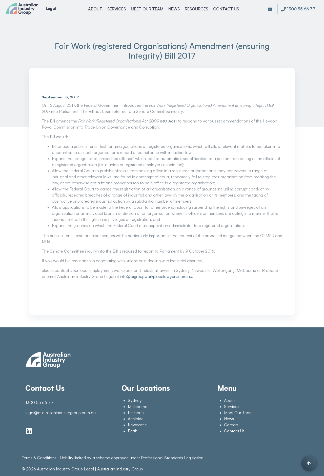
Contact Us (226, 8)
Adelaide (136, 418)
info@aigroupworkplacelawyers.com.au (156, 276)
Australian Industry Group (120, 468)
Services (117, 8)
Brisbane (136, 412)
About (96, 8)
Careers (231, 424)
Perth (132, 430)
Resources (197, 8)
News (174, 8)
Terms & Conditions (39, 457)
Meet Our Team (147, 8)
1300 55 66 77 (39, 402)
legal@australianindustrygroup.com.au (61, 412)
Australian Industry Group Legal (65, 468)
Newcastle (137, 424)
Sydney (135, 400)
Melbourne (137, 406)
